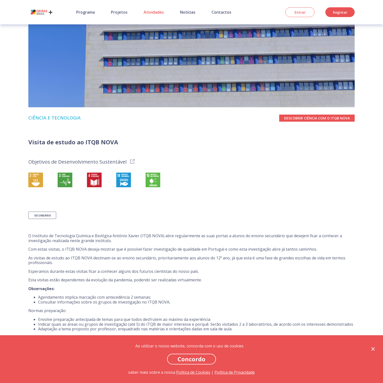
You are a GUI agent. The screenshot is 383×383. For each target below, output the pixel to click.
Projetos (119, 12)
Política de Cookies (193, 372)
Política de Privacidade (234, 372)
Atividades (154, 12)
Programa (85, 12)
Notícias (187, 12)
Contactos (221, 12)
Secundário (42, 215)
